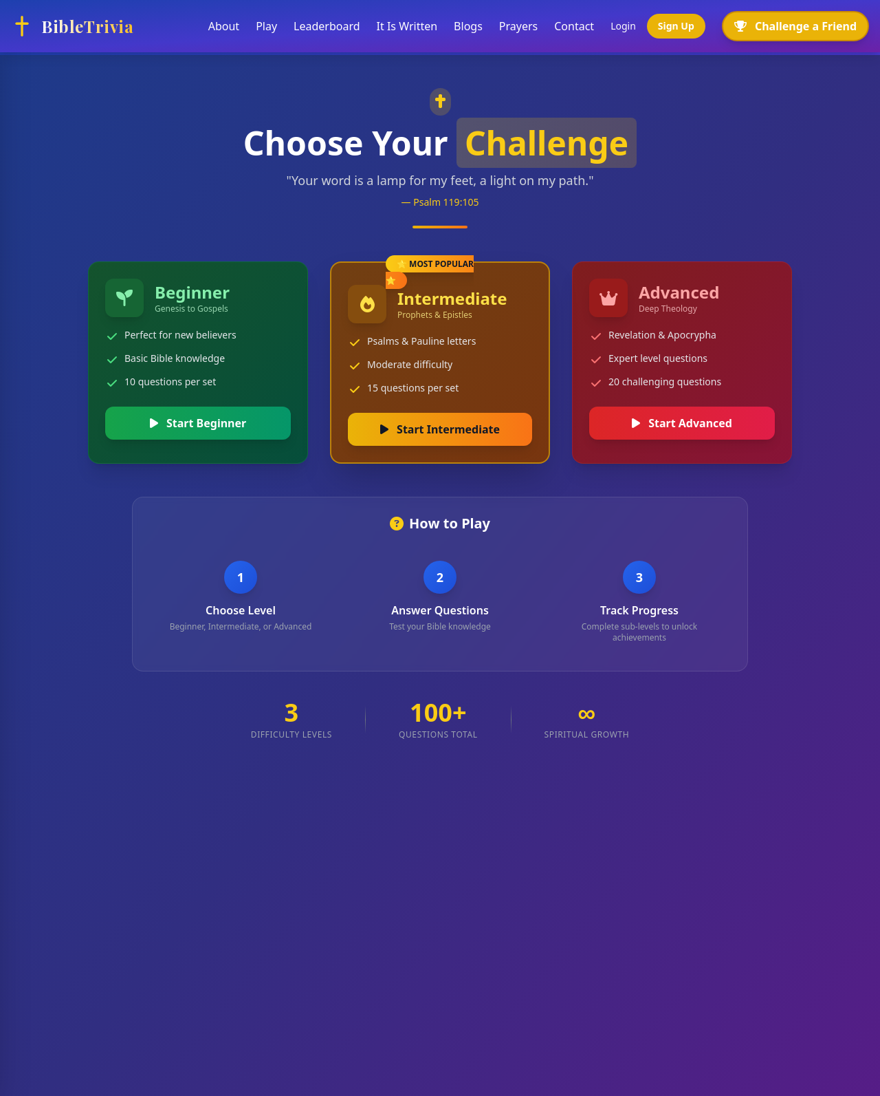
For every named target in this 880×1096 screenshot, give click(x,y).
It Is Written (407, 26)
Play (266, 26)
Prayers (518, 26)
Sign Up (676, 25)
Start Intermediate (440, 429)
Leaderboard (327, 26)
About (223, 26)
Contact (574, 26)
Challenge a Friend (795, 26)
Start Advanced (682, 423)
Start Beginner (198, 423)
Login (623, 25)
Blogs (468, 26)
